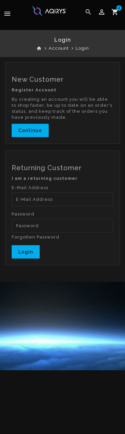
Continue (30, 130)
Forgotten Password (35, 237)
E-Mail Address (30, 187)
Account (59, 48)
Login (82, 48)
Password (23, 213)
